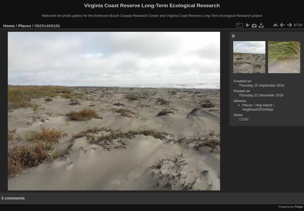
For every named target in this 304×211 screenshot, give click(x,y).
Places (24, 26)
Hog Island (263, 105)
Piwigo (299, 206)
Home (9, 26)
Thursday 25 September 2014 (261, 85)
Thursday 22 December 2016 (261, 95)
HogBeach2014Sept (257, 109)
